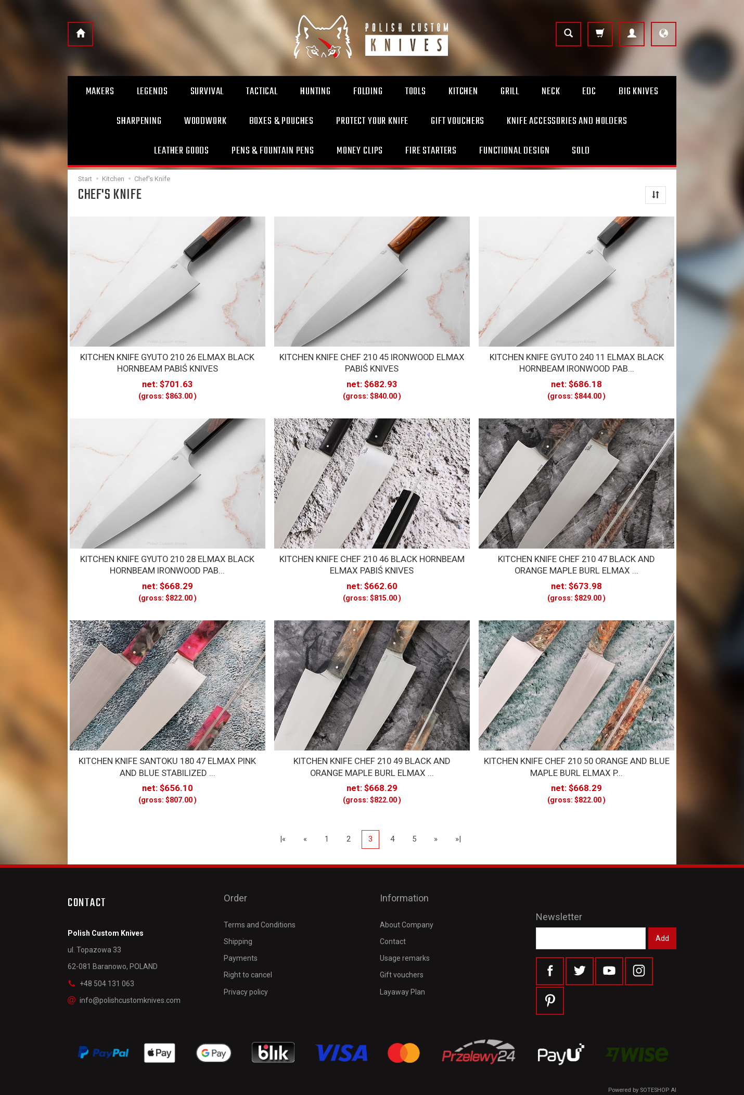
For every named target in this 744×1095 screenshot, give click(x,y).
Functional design (514, 151)
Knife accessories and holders (567, 121)
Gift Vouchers (457, 121)
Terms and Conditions (260, 894)
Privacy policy (246, 961)
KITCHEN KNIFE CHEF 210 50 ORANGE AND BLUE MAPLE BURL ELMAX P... (577, 755)
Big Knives (638, 91)
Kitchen (463, 91)
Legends (152, 91)
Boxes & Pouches (281, 121)
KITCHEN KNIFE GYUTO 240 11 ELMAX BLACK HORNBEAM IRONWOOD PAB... (576, 360)
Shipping (238, 911)
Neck (551, 91)
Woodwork (205, 121)
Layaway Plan (402, 961)
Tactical (262, 91)
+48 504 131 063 (101, 970)
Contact (393, 911)
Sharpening (139, 121)
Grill (510, 91)
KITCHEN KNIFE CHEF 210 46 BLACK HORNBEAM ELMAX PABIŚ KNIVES (372, 558)
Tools (415, 91)
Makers (100, 91)
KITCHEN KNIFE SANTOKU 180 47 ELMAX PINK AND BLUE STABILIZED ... (167, 755)
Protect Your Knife (372, 121)
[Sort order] (655, 195)
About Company (406, 894)
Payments (241, 927)
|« (283, 826)
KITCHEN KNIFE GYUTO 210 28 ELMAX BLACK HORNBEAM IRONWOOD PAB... (167, 558)
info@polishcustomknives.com (124, 987)
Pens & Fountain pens (273, 151)
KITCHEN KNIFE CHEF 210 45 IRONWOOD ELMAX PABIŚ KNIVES (371, 360)
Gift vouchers (402, 944)
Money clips (360, 151)
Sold (580, 151)
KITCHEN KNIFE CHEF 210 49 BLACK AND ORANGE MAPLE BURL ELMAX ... (372, 755)
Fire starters (431, 151)
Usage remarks (405, 927)
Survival (207, 91)
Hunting (315, 91)
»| (458, 826)
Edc (589, 91)
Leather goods (181, 151)
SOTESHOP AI (658, 1084)
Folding (368, 91)
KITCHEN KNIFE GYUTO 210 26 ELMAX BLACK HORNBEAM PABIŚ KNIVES (167, 360)
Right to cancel (248, 944)
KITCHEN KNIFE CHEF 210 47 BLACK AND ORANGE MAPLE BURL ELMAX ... (576, 558)
